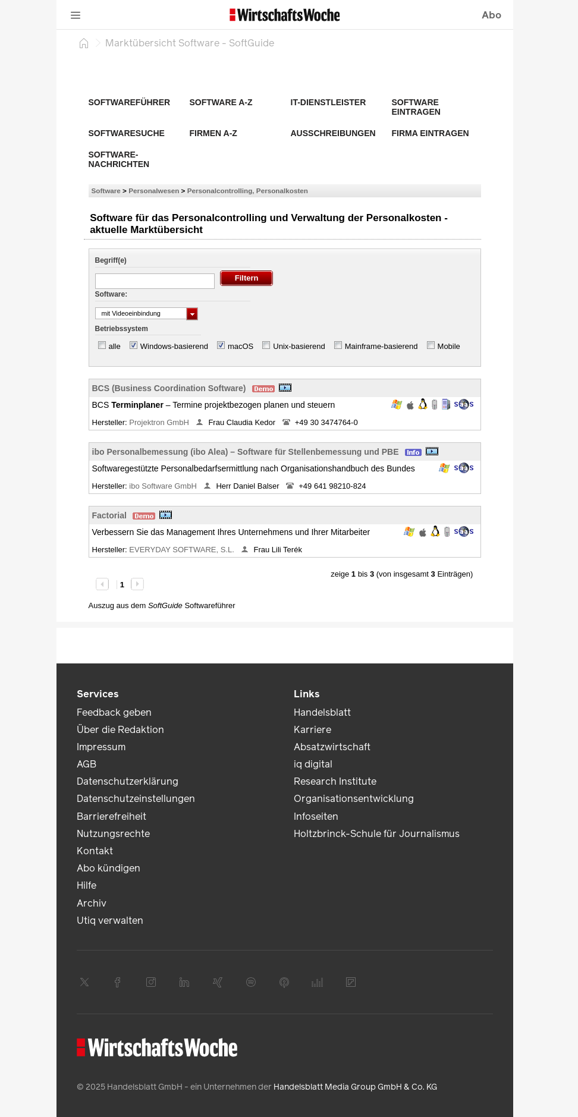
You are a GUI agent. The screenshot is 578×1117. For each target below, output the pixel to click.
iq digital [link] (313, 764)
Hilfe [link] (86, 885)
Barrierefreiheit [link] (111, 816)
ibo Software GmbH (164, 486)
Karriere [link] (312, 730)
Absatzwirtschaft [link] (332, 747)
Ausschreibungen (333, 133)
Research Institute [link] (335, 781)
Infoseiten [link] (316, 816)
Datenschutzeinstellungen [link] (136, 799)
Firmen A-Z (213, 133)
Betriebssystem (121, 329)
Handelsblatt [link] (322, 712)
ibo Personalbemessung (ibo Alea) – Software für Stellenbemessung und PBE (245, 452)
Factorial (109, 515)
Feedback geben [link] (114, 712)
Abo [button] (491, 15)
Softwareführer (130, 102)
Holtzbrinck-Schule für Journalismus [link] (377, 834)
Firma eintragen (430, 133)
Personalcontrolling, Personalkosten (247, 190)
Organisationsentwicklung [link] (354, 799)
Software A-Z (221, 102)
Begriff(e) (111, 260)
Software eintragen (416, 107)
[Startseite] (84, 43)
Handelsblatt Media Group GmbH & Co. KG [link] (355, 1087)
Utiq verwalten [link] (110, 920)
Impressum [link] (101, 747)
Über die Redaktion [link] (120, 730)
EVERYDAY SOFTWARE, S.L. (182, 549)
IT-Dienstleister (328, 102)
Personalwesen (153, 190)
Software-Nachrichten (119, 159)
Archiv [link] (91, 903)
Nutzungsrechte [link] (113, 834)
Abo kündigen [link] (108, 868)
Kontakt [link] (95, 851)
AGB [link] (86, 764)
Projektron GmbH (160, 422)
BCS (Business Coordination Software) (169, 388)
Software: (111, 294)
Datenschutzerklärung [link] (127, 781)
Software (106, 190)
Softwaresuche (127, 133)
